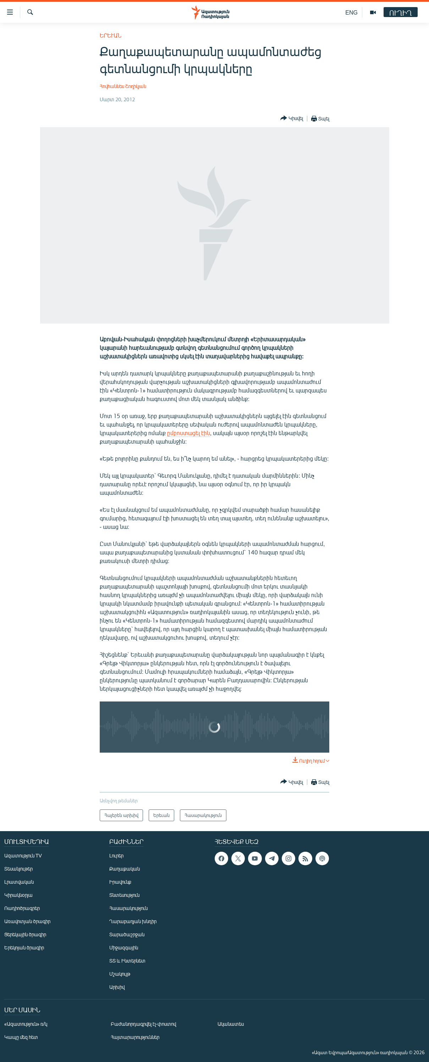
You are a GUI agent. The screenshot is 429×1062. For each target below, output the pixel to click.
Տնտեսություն (124, 895)
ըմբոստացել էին (188, 432)
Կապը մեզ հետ (21, 1037)
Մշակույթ (119, 974)
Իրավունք (120, 882)
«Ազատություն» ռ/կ (25, 1024)
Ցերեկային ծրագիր (25, 934)
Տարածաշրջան (126, 934)
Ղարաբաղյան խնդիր (132, 921)
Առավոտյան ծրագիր (27, 921)
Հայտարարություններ (135, 1037)
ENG (351, 12)
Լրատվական (19, 882)
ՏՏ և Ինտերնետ (127, 961)
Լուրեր (116, 855)
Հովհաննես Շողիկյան (123, 86)
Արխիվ (117, 987)
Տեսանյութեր (18, 869)
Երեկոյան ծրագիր (24, 947)
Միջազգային (123, 947)
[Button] (291, 118)
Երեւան (110, 35)
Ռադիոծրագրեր (22, 908)
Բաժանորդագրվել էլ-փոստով (143, 1024)
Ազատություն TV (23, 855)
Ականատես (231, 1024)
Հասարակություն (128, 908)
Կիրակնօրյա (18, 895)
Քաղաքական (124, 869)
